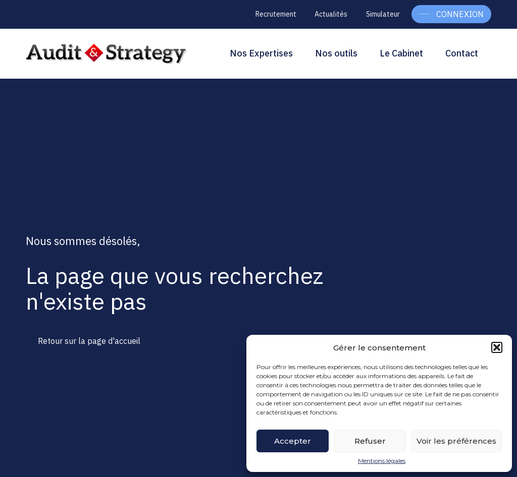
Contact (461, 53)
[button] (497, 347)
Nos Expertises (261, 53)
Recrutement (275, 14)
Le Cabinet (401, 53)
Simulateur (383, 14)
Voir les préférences (456, 441)
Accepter (292, 441)
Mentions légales (381, 460)
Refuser (370, 441)
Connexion (460, 14)
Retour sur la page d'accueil (89, 341)
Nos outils (336, 53)
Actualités (331, 14)
